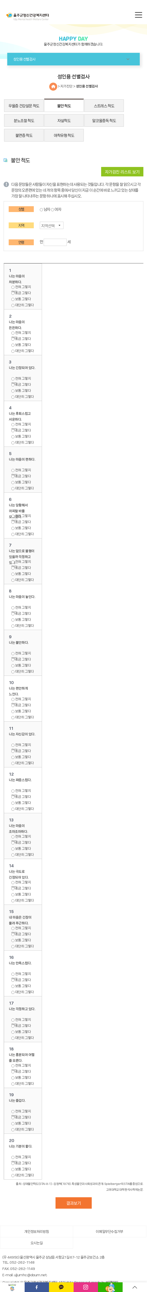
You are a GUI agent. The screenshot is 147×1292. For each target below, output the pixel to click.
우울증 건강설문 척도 (23, 106)
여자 (58, 209)
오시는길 (37, 1242)
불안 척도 (64, 106)
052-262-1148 (22, 1262)
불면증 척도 (24, 135)
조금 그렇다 (21, 292)
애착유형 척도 (64, 135)
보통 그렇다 (21, 298)
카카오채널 (61, 1287)
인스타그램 (86, 1287)
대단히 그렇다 (22, 304)
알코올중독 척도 (104, 120)
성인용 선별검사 (87, 86)
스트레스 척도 (104, 106)
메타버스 (110, 1287)
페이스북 (37, 1287)
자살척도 (63, 120)
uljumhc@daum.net (30, 1274)
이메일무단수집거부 (109, 1231)
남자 (47, 209)
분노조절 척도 (24, 120)
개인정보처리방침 (36, 1231)
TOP (135, 1287)
